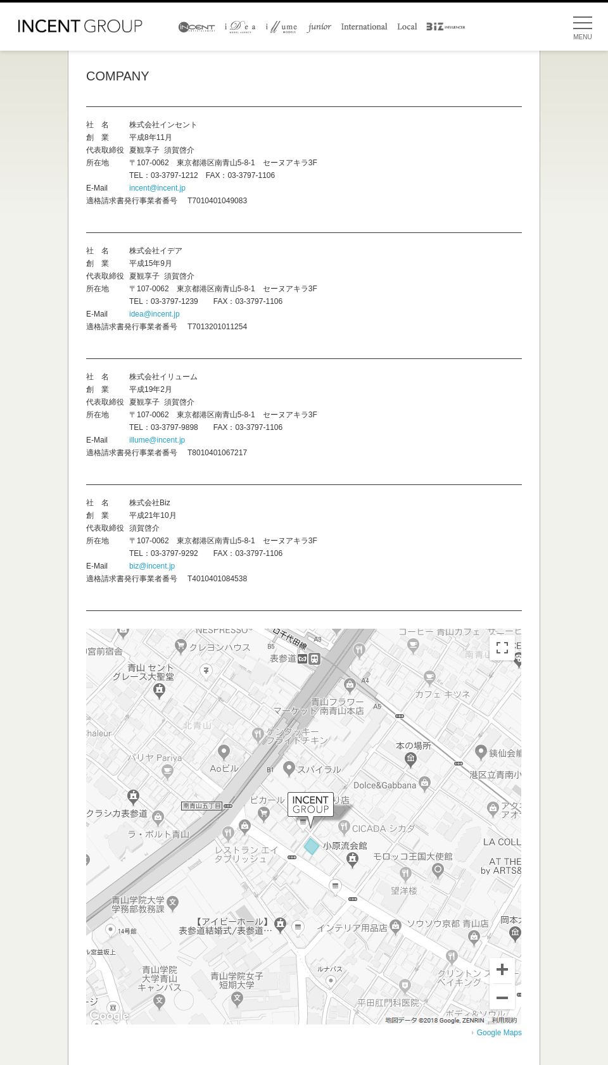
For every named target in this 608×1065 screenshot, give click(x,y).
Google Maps (499, 1032)
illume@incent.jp (157, 440)
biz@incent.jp (152, 566)
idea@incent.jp (154, 314)
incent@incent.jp (157, 188)
